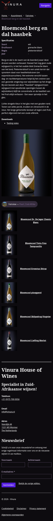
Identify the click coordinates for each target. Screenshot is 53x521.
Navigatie (45, 5)
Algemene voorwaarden (13, 514)
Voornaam (7, 460)
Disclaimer (21, 508)
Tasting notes (13, 123)
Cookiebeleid (8, 508)
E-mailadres (8, 471)
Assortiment (16, 15)
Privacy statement (37, 508)
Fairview (30, 15)
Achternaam (34, 460)
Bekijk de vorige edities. (29, 483)
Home (5, 15)
